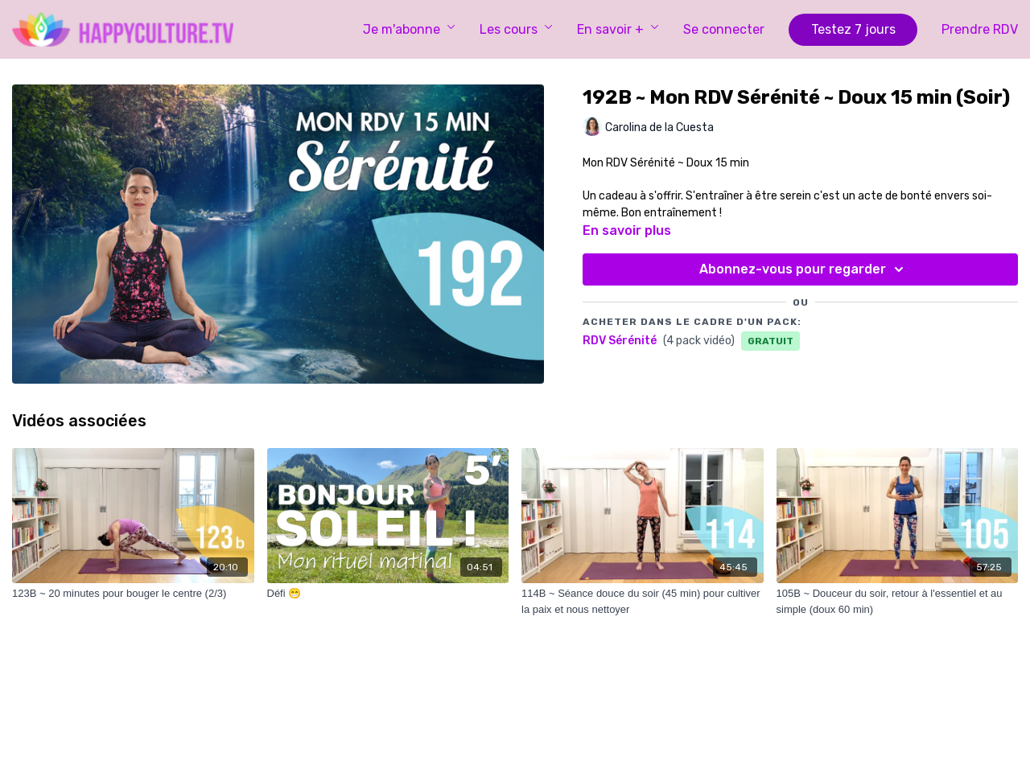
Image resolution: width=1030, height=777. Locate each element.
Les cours (516, 29)
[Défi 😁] (388, 594)
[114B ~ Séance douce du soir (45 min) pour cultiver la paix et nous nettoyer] (642, 601)
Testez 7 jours (853, 29)
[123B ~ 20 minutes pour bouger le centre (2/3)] (133, 594)
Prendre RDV (979, 29)
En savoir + (618, 29)
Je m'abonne (409, 29)
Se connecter (723, 29)
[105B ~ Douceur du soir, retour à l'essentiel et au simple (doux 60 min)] (898, 601)
